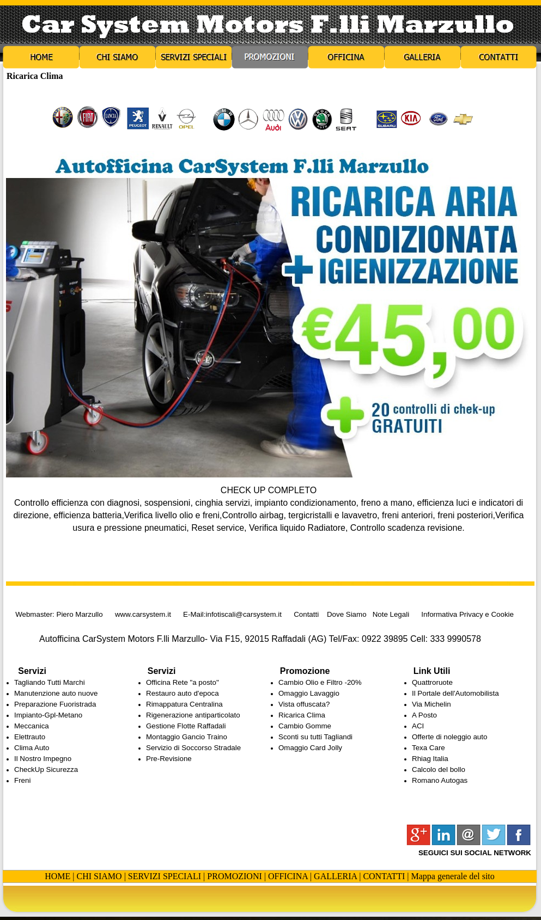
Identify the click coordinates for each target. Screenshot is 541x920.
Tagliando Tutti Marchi (49, 682)
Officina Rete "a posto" (182, 682)
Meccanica (31, 726)
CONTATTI (384, 876)
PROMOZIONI (234, 876)
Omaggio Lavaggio (308, 693)
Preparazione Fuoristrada (55, 704)
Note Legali (391, 614)
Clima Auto (31, 748)
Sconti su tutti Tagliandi (315, 737)
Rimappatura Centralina (184, 704)
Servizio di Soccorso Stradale (193, 748)
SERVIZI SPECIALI (164, 876)
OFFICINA (288, 876)
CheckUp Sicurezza (46, 769)
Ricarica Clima (301, 715)
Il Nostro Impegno (42, 759)
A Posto (424, 715)
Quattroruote (432, 682)
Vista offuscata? (304, 704)
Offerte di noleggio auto (449, 737)
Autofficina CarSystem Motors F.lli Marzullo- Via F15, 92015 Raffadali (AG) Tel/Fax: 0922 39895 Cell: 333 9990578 (263, 638)
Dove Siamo (347, 614)
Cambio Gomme (304, 726)
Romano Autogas (439, 780)
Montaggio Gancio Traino (186, 737)
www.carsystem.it (143, 614)
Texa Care (428, 748)
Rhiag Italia (430, 759)
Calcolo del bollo (438, 769)
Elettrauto (29, 737)
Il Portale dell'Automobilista (455, 693)
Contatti (306, 614)
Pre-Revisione (169, 759)
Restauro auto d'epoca (182, 693)
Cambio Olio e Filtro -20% (320, 682)
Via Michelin (431, 704)
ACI (418, 726)
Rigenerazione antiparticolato (193, 715)
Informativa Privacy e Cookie (467, 614)
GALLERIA (335, 876)
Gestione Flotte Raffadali (186, 726)
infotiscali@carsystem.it (244, 614)
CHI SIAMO (99, 876)
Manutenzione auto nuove (56, 693)
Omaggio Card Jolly (310, 748)
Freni (22, 780)
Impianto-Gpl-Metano (48, 715)
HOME (57, 876)
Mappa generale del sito (453, 876)
